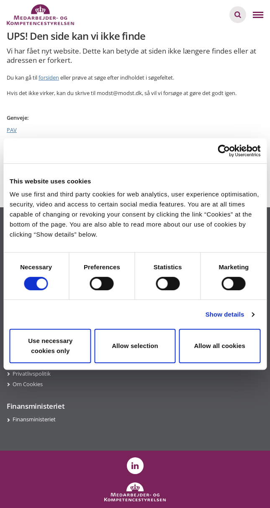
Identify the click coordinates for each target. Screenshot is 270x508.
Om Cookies (28, 384)
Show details (225, 314)
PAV (12, 130)
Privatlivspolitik (32, 373)
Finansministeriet (34, 419)
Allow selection (135, 345)
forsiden (49, 77)
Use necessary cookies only (50, 345)
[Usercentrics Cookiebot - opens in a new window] (223, 150)
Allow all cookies (219, 345)
